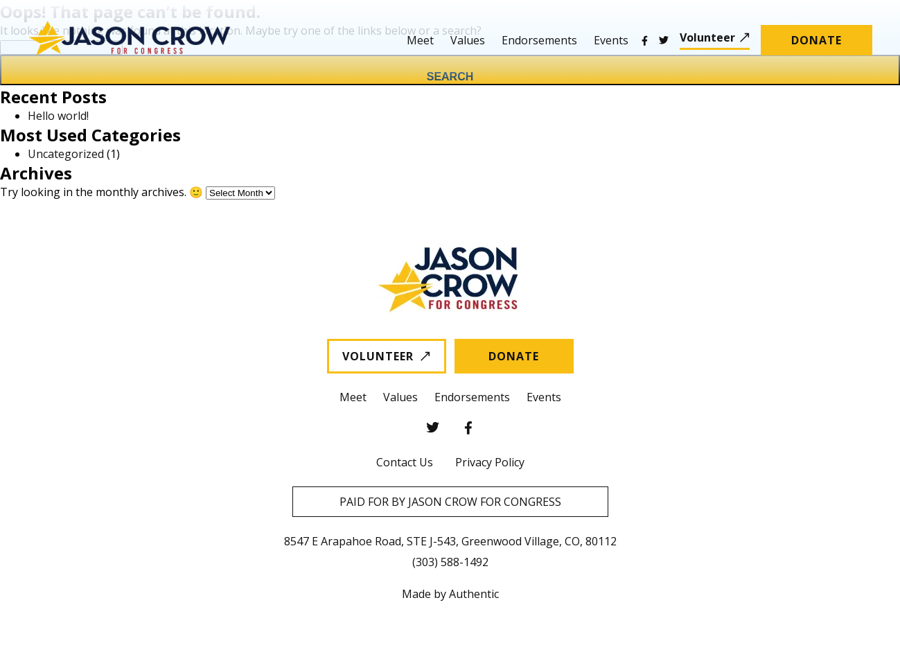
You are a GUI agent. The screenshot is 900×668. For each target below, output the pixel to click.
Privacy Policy (489, 462)
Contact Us (404, 462)
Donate (816, 40)
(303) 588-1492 (450, 562)
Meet (420, 40)
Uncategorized (66, 153)
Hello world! (58, 115)
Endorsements (539, 40)
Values (467, 40)
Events (611, 40)
